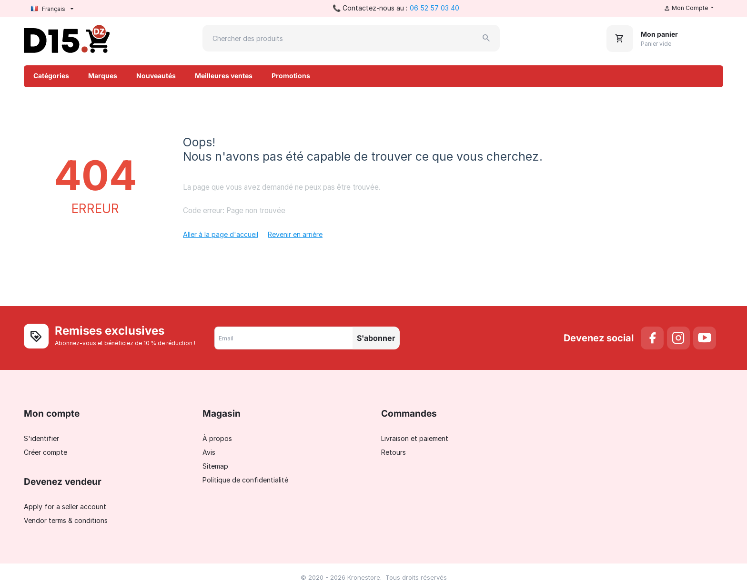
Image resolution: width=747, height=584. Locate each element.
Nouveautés (156, 76)
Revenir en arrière (295, 234)
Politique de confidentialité (245, 480)
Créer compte (45, 452)
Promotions (291, 76)
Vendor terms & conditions (66, 520)
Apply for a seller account (65, 506)
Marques (102, 76)
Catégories (51, 76)
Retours (393, 452)
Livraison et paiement (414, 438)
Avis (208, 452)
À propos (217, 438)
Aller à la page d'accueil (220, 234)
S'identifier (41, 438)
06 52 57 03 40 (434, 8)
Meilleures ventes (223, 76)
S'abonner (376, 338)
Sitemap (215, 466)
